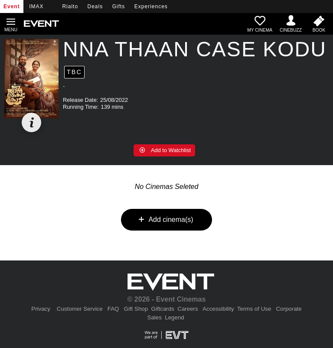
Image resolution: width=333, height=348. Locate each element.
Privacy (40, 309)
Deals (95, 6)
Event (11, 6)
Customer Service (80, 309)
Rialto (70, 6)
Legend (174, 317)
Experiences (151, 6)
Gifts (118, 6)
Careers (187, 309)
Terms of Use (254, 309)
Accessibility (218, 309)
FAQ (113, 309)
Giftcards (162, 309)
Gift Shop (136, 309)
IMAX (36, 6)
